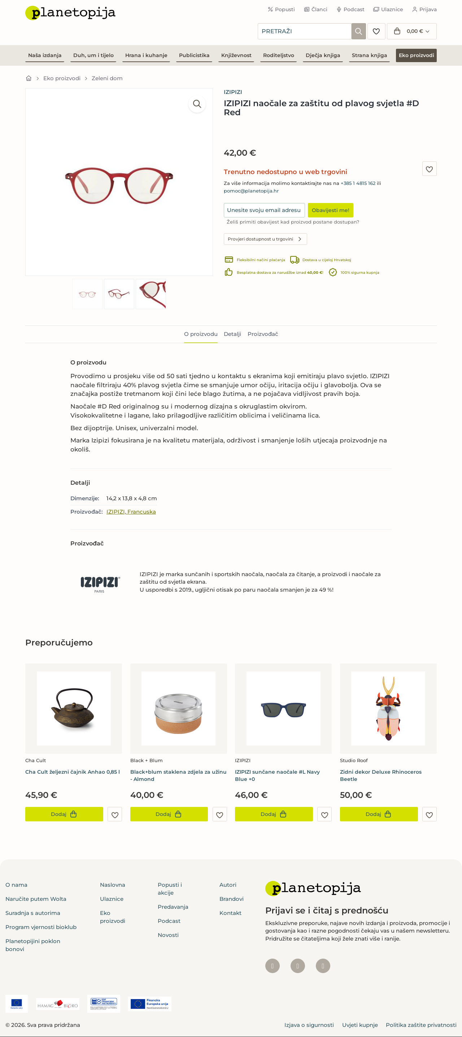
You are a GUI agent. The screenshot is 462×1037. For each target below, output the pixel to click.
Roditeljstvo (278, 55)
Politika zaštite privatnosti (421, 1024)
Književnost (236, 55)
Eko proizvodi (416, 55)
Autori (227, 884)
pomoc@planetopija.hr (251, 191)
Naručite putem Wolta (35, 898)
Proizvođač (263, 333)
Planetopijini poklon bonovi (32, 945)
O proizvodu (201, 333)
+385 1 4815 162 (358, 183)
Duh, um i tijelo (93, 55)
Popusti (281, 9)
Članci (315, 9)
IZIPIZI (233, 91)
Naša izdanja (45, 55)
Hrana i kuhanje (146, 55)
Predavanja (173, 906)
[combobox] (305, 31)
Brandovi (231, 898)
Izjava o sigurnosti (309, 1024)
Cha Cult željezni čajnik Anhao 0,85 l (72, 772)
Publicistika (194, 55)
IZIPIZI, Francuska (131, 511)
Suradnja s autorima (32, 912)
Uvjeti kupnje (360, 1024)
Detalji (232, 333)
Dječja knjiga (323, 55)
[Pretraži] (359, 31)
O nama (16, 884)
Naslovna (112, 884)
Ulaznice (388, 9)
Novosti (168, 935)
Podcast (350, 9)
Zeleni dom (107, 78)
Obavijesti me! (330, 210)
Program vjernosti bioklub (41, 927)
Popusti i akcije (170, 888)
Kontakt (230, 912)
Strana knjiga (369, 55)
